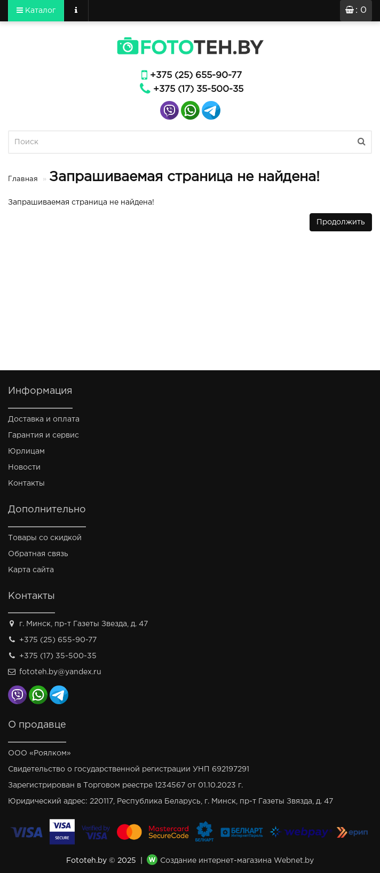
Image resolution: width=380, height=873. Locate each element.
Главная (23, 179)
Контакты (26, 483)
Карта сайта (31, 570)
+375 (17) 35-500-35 (198, 89)
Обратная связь (38, 554)
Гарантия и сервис (43, 435)
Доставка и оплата (44, 419)
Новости (24, 467)
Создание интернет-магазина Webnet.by (237, 861)
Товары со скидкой (45, 538)
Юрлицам (26, 451)
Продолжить (340, 222)
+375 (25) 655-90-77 (196, 76)
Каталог (36, 10)
